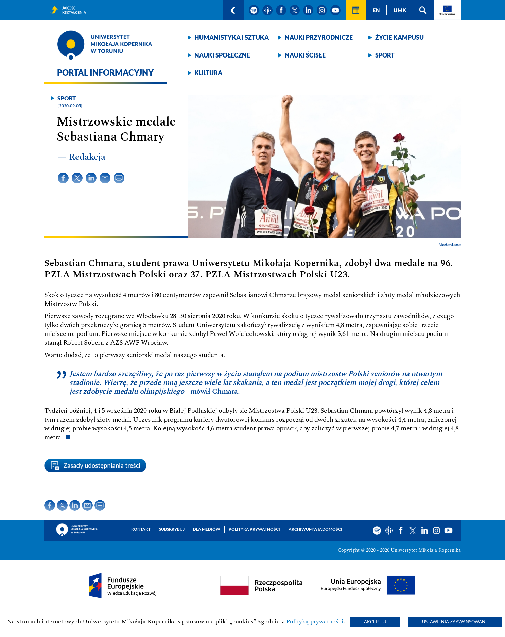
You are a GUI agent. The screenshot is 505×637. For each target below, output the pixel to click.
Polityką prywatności (315, 621)
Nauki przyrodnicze (319, 37)
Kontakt (141, 529)
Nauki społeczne (222, 55)
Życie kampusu (399, 37)
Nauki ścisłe (305, 55)
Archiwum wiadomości (315, 529)
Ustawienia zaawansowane (455, 621)
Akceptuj (375, 621)
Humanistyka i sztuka (231, 37)
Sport (385, 55)
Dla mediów (206, 529)
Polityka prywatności (254, 529)
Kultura (208, 73)
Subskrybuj (172, 529)
